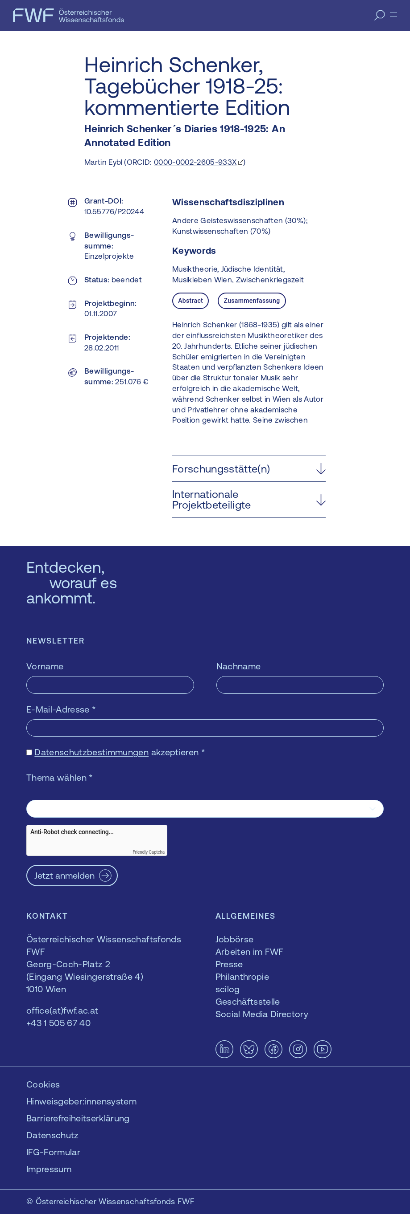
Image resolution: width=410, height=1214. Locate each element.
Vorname (44, 666)
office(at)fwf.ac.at (62, 1010)
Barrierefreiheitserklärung (78, 1118)
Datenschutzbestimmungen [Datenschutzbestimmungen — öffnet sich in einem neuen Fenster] (91, 752)
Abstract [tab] (190, 300)
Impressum (48, 1169)
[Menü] (393, 14)
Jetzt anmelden (64, 875)
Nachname (238, 666)
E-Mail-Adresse (61, 709)
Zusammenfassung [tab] (252, 300)
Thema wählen (59, 777)
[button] (249, 468)
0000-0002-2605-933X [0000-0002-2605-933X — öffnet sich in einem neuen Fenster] (195, 162)
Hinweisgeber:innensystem (81, 1101)
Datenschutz (52, 1135)
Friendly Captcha (149, 852)
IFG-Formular (53, 1152)
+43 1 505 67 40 (58, 1023)
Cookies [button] (43, 1084)
